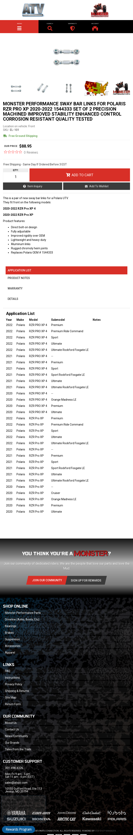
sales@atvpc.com (16, 782)
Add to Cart (82, 175)
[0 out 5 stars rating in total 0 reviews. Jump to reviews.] (21, 152)
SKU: (6, 129)
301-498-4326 (14, 768)
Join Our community (47, 580)
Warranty (15, 288)
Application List (19, 270)
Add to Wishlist (99, 186)
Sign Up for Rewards (86, 580)
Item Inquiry (34, 186)
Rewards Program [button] (18, 829)
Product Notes (19, 278)
